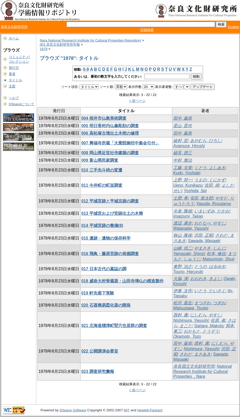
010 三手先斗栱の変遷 (101, 170)
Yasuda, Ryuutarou (213, 203)
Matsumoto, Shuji (218, 259)
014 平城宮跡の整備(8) (102, 225)
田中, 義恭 (182, 118)
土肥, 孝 (180, 198)
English (233, 27)
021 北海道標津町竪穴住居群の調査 (114, 325)
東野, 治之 (182, 266)
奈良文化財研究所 (14, 27)
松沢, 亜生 (182, 303)
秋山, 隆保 (182, 235)
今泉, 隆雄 (182, 211)
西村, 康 (180, 315)
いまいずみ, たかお (211, 211)
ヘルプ (14, 98)
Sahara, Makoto (208, 326)
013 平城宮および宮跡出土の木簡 (112, 213)
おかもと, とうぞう (201, 331)
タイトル (15, 80)
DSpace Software (72, 410)
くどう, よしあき (209, 168)
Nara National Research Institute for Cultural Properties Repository (90, 40)
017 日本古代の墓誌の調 (103, 269)
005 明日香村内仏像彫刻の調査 (110, 126)
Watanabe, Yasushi (191, 228)
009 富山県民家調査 (99, 160)
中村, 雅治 (182, 160)
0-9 (86, 69)
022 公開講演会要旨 (99, 351)
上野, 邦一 (182, 180)
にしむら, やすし (205, 315)
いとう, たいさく (209, 291)
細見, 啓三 (182, 153)
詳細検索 (147, 30)
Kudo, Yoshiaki (187, 173)
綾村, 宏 (180, 140)
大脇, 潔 (180, 278)
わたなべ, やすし (209, 223)
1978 (43, 49)
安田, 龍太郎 (201, 198)
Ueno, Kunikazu (187, 185)
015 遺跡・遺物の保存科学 (106, 238)
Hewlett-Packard (149, 410)
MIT (127, 410)
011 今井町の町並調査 (101, 185)
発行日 (14, 68)
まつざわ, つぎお (209, 303)
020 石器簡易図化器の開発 (106, 305)
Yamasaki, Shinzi (189, 253)
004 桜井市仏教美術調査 (103, 118)
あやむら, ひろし (205, 140)
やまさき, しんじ (209, 248)
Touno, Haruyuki (188, 271)
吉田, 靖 (211, 185)
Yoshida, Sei (195, 191)
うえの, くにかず (209, 180)
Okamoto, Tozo (187, 336)
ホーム (14, 38)
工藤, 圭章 (182, 168)
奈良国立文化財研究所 (194, 366)
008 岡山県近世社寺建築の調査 (110, 153)
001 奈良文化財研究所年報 (60, 44)
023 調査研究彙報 (97, 371)
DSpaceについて (21, 104)
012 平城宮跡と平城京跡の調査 (110, 201)
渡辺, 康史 (182, 223)
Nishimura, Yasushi (190, 320)
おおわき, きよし (205, 278)
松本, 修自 (216, 253)
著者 (12, 74)
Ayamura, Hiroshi (189, 146)
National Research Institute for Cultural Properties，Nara (202, 371)
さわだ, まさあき (195, 354)
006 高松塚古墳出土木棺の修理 (110, 133)
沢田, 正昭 (203, 235)
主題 (12, 86)
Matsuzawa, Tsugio (190, 308)
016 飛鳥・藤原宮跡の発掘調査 (110, 253)
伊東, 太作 (182, 291)
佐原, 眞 (218, 320)
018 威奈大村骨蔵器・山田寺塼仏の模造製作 (122, 281)
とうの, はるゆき (209, 266)
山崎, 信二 (182, 248)
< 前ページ (137, 101)
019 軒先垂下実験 (97, 293)
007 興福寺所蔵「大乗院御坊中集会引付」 (120, 143)
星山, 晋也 (182, 126)
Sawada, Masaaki (204, 241)
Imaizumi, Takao (188, 216)
